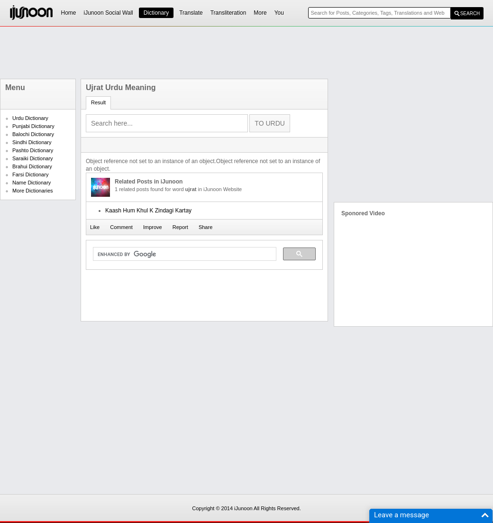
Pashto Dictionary (32, 150)
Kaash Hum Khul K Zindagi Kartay (148, 210)
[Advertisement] (246, 52)
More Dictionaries (32, 190)
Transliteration (228, 12)
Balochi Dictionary (33, 134)
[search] (184, 254)
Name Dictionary (31, 182)
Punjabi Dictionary (33, 126)
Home (68, 12)
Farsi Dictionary (30, 174)
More (260, 12)
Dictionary (156, 12)
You (279, 12)
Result (98, 102)
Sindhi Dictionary (32, 142)
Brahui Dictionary (32, 166)
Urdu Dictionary (30, 118)
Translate (191, 12)
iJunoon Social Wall (108, 12)
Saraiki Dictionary (32, 158)
